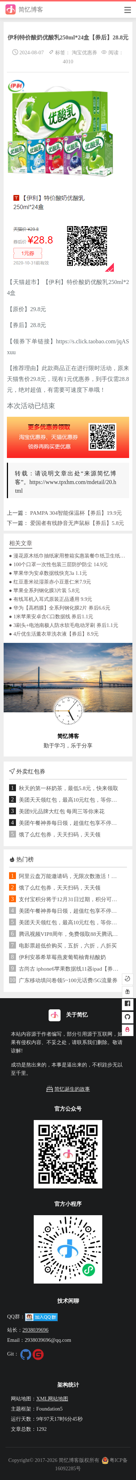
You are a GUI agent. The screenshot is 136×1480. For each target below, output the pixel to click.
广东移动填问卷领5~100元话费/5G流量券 (68, 980)
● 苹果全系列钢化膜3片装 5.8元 (44, 590)
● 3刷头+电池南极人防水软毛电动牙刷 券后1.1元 (63, 625)
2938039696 (35, 1330)
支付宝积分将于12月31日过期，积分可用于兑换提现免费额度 (70, 899)
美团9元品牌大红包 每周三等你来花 (62, 811)
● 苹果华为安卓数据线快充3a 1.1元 (48, 573)
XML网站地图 (52, 1398)
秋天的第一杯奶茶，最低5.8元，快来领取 (68, 788)
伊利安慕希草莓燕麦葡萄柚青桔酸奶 (62, 957)
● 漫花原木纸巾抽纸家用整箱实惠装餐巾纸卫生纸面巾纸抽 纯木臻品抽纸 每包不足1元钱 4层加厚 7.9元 (68, 556)
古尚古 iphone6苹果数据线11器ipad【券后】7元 (70, 969)
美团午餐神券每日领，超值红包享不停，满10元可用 (70, 823)
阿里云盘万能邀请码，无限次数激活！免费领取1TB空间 (70, 876)
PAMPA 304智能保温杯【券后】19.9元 (76, 513)
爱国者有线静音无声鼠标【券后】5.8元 (77, 523)
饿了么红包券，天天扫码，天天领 (59, 834)
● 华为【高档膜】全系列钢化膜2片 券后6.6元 (59, 608)
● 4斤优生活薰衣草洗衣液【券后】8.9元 (54, 634)
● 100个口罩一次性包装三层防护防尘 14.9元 (58, 564)
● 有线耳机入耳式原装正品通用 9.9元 (50, 599)
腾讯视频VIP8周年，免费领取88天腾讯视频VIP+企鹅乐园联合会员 (70, 934)
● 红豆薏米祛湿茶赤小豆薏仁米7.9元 (50, 582)
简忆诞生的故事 (68, 1089)
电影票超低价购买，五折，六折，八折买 (68, 945)
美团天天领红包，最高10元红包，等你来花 (70, 800)
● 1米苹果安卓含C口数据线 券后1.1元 (51, 616)
